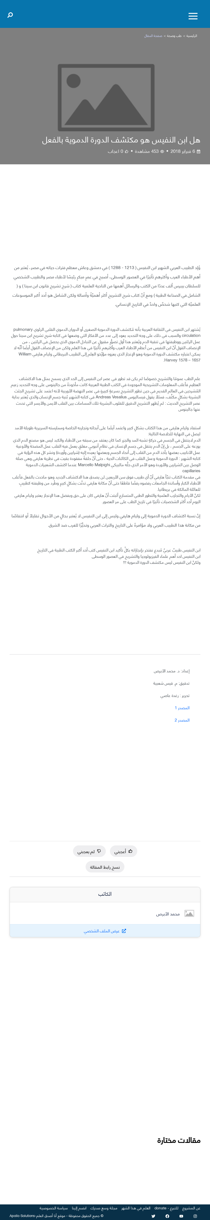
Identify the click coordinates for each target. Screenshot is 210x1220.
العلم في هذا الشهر (135, 1207)
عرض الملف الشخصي (102, 930)
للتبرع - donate (166, 1207)
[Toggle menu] (193, 16)
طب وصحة (174, 35)
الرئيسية (191, 35)
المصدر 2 (182, 719)
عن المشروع (191, 1207)
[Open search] (10, 14)
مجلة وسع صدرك (104, 1207)
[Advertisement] (105, 218)
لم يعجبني (89, 851)
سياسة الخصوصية (54, 1207)
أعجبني (124, 851)
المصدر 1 (182, 707)
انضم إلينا (79, 1207)
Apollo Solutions (22, 1215)
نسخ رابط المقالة (105, 866)
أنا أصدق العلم (46, 1215)
